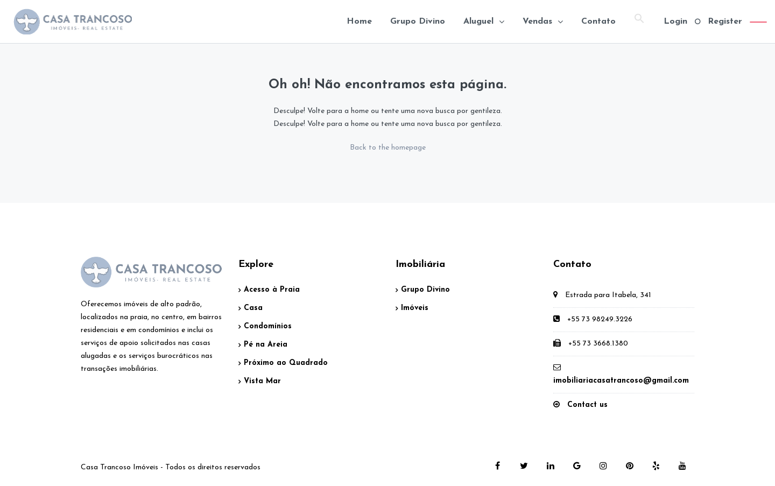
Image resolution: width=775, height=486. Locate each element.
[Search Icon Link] (639, 21)
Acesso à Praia (272, 290)
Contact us (587, 405)
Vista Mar (262, 381)
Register (725, 21)
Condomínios (268, 326)
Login (675, 21)
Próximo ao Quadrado (286, 363)
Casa (253, 308)
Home (359, 21)
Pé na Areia (265, 345)
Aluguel (478, 21)
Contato (598, 21)
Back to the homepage (388, 148)
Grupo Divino (417, 21)
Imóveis (414, 308)
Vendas (537, 21)
